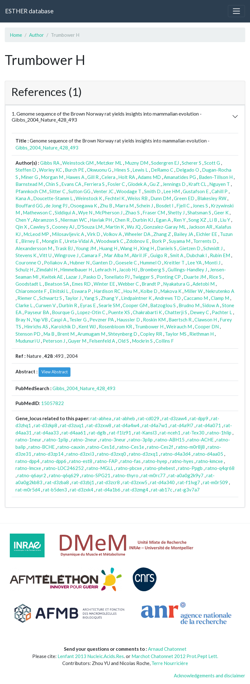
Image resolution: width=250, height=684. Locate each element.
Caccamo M (196, 298)
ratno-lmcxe (28, 468)
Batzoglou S (163, 305)
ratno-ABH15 (170, 439)
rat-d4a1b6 (108, 489)
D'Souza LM (89, 227)
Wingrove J (66, 255)
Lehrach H (105, 269)
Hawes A (75, 177)
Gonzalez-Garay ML (164, 227)
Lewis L (140, 170)
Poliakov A (55, 262)
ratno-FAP (106, 461)
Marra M (124, 205)
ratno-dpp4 (27, 461)
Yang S (91, 298)
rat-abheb (124, 418)
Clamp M (220, 298)
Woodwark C (109, 241)
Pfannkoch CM (30, 191)
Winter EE (104, 284)
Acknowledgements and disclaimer (209, 675)
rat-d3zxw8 (99, 425)
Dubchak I (196, 255)
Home (16, 35)
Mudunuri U (27, 341)
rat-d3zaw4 (174, 418)
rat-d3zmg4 (135, 489)
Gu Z (154, 184)
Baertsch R (180, 319)
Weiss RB (137, 198)
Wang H (128, 248)
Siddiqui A (65, 212)
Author (36, 35)
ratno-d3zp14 (49, 454)
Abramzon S (45, 220)
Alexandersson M (33, 248)
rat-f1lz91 (120, 432)
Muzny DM (136, 163)
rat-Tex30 (193, 432)
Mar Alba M (116, 255)
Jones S (200, 205)
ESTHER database (29, 11)
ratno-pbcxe (129, 468)
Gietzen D (189, 248)
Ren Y (180, 220)
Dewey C (199, 312)
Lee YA (194, 262)
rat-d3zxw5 (135, 482)
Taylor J (73, 298)
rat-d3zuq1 (72, 425)
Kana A (22, 198)
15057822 (52, 403)
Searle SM (109, 305)
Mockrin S (142, 341)
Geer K (221, 212)
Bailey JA (183, 234)
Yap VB (40, 319)
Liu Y (225, 220)
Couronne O (28, 262)
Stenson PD (27, 334)
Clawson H (205, 319)
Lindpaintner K (136, 298)
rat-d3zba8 (57, 482)
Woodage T (128, 191)
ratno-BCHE (41, 447)
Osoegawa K (83, 205)
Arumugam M (91, 334)
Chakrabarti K (147, 312)
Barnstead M (29, 184)
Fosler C (116, 184)
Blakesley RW (211, 198)
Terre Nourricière (169, 663)
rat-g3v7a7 (187, 489)
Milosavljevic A (68, 234)
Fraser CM (154, 212)
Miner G (29, 177)
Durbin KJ (142, 220)
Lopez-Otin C (91, 312)
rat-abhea (100, 418)
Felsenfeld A (102, 341)
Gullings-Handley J (187, 269)
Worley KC (50, 170)
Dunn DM (160, 198)
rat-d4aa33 (46, 432)
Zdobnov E (137, 241)
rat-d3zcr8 (108, 482)
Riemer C (26, 298)
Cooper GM (135, 305)
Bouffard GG (29, 205)
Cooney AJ (63, 227)
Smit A (176, 255)
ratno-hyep (155, 461)
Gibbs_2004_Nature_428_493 (46, 147)
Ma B (48, 334)
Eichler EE (206, 234)
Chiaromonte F (31, 291)
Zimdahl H (46, 269)
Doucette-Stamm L (53, 198)
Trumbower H (149, 326)
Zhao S (132, 212)
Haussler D (128, 319)
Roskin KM (154, 319)
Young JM (86, 248)
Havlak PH (101, 220)
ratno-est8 (80, 461)
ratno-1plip (56, 439)
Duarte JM (195, 277)
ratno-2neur (84, 439)
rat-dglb (97, 432)
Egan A (163, 220)
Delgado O (187, 170)
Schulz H (24, 269)
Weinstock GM (78, 163)
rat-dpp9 (199, 418)
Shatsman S (199, 212)
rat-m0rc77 (153, 475)
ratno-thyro (125, 475)
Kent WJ (87, 326)
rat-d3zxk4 (81, 489)
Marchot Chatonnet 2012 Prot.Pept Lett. (174, 656)
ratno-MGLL (100, 468)
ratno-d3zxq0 (111, 454)
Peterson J (54, 341)
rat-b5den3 (55, 489)
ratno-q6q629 (64, 475)
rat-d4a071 (208, 425)
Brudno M (189, 305)
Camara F (91, 255)
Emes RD (81, 284)
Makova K (170, 291)
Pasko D (92, 277)
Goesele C (126, 262)
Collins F (164, 341)
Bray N (22, 319)
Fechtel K (115, 198)
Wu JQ (134, 227)
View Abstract (54, 371)
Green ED (184, 198)
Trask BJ (64, 248)
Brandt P (151, 284)
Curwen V (45, 305)
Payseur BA (36, 312)
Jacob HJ (128, 269)
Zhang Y (109, 298)
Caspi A (58, 319)
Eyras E (88, 305)
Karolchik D (63, 326)
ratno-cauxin (71, 447)
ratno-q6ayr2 (31, 475)
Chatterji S (176, 312)
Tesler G (78, 319)
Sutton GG (79, 191)
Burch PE (74, 170)
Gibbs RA (49, 163)
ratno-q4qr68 (220, 468)
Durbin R (67, 305)
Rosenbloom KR (115, 326)
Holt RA (126, 177)
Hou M (130, 291)
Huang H (108, 248)
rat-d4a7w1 (155, 425)
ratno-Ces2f (160, 447)
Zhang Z (162, 234)
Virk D (93, 234)
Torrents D (204, 241)
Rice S (215, 277)
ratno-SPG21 (96, 475)
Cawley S (39, 227)
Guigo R (158, 255)
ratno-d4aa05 (208, 454)
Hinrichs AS (36, 326)
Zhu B (106, 205)
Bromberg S (152, 269)
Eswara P (81, 291)
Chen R (122, 220)
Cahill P (219, 191)
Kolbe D (148, 291)
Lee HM (171, 191)
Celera (108, 177)
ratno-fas (130, 461)
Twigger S (143, 277)
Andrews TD (168, 298)
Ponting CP (168, 277)
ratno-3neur (113, 439)
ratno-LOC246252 (64, 468)
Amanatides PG (180, 177)
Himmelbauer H (76, 269)
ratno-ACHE (200, 439)
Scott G (212, 163)
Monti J (212, 262)
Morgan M (52, 177)
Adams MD (149, 177)
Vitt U (45, 255)
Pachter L (222, 312)
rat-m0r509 (215, 482)
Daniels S (166, 248)
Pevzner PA (101, 319)
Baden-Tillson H (216, 177)
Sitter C (57, 191)
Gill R (93, 177)
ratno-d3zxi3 (80, 454)
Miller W (193, 291)
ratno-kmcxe (209, 461)
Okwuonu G (99, 170)
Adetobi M (203, 284)
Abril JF (139, 255)
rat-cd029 (148, 418)
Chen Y (22, 220)
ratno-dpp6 (54, 461)
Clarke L (24, 305)
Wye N (85, 212)
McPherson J (108, 212)
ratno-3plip (141, 439)
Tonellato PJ (117, 277)
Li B (213, 220)
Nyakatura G (176, 284)
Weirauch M (179, 326)
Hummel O (150, 262)
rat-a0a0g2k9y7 (186, 475)
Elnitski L (59, 291)
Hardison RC (107, 291)
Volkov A (112, 234)
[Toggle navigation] (236, 11)
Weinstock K (89, 198)
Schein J (145, 205)
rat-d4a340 (162, 482)
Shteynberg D (122, 334)
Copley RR (151, 334)
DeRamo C (162, 170)
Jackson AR (200, 227)
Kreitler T (174, 262)
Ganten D (102, 262)
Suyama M (179, 241)
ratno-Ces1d (101, 447)
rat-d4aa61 (74, 432)
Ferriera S (94, 184)
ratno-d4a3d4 (176, 454)
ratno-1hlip (219, 432)
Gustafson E (196, 191)
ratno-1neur (28, 439)
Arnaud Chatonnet (167, 649)
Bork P (159, 241)
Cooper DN (207, 326)
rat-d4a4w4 (126, 425)
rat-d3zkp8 (45, 425)
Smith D (152, 191)
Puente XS (119, 312)
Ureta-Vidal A (79, 241)
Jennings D (174, 184)
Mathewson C (37, 212)
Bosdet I (165, 205)
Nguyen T (219, 184)
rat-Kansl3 (145, 432)
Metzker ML (109, 163)
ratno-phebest (160, 468)
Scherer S (191, 163)
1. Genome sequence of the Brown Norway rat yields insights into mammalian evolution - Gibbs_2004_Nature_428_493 (107, 117)
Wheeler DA (137, 234)
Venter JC (103, 191)
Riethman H (201, 334)
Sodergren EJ (165, 163)
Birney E (30, 241)
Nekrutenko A (219, 291)
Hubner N (79, 262)
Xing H (147, 248)
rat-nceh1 (170, 432)
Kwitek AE (52, 277)
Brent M (66, 334)
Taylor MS (175, 334)
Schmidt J (213, 248)
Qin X (21, 227)
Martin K (114, 227)
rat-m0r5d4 (27, 489)
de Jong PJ (56, 205)
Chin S (52, 184)
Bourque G (63, 312)
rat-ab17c (161, 489)
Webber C (128, 284)
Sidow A (210, 305)
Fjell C (183, 205)
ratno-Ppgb (190, 468)
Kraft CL (197, 184)
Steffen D (25, 170)
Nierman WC (73, 220)
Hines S (122, 170)
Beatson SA (57, 284)
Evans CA (71, 184)
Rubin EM (220, 255)
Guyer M (77, 341)
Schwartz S (50, 298)
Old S (123, 341)
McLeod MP (36, 234)
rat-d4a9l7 (181, 425)
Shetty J (176, 212)
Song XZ (197, 220)
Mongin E (52, 241)
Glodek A (137, 184)
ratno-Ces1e (130, 447)
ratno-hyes (181, 461)
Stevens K (25, 255)
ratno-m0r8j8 (190, 447)
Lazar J (73, 277)
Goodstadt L (28, 284)
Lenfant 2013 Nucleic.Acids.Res (91, 656)
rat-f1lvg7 (189, 482)
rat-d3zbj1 (83, 482)
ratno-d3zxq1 (143, 454)
